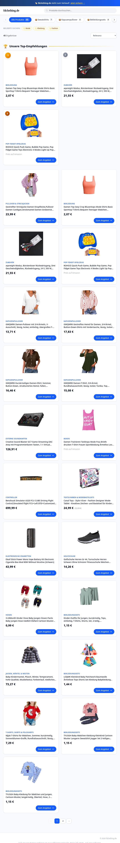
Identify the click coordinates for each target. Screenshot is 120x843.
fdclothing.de (11, 10)
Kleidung (40, 28)
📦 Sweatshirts (44, 19)
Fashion (53, 28)
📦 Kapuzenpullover (70, 19)
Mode (26, 28)
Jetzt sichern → (78, 3)
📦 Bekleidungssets (98, 19)
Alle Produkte (20, 19)
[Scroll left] (5, 19)
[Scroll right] (114, 19)
